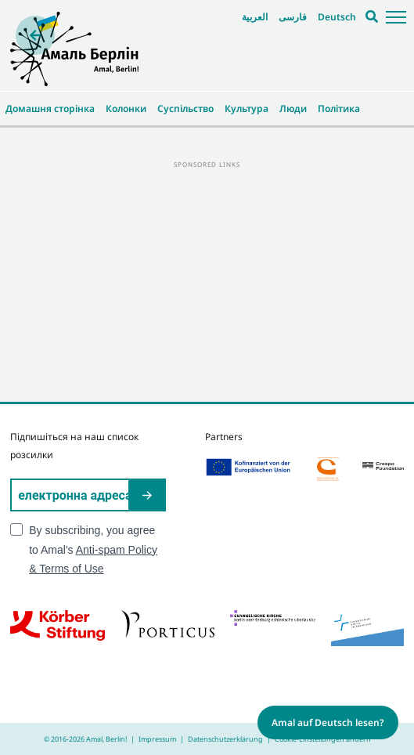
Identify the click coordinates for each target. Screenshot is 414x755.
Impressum (157, 739)
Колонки (126, 108)
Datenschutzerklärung (225, 739)
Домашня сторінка (50, 108)
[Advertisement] (207, 280)
